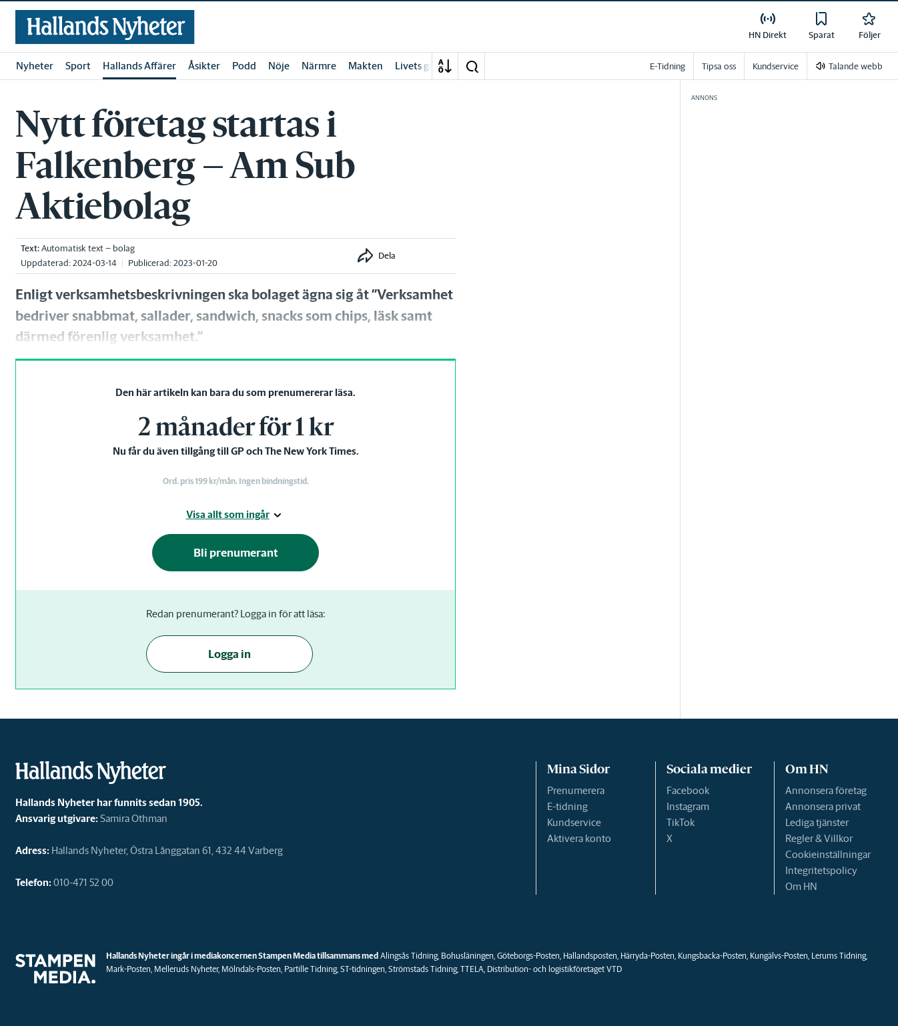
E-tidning (567, 806)
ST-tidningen (362, 969)
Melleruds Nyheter (186, 969)
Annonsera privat (823, 806)
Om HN (801, 886)
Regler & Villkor (819, 838)
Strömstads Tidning (422, 969)
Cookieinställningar (828, 854)
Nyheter (34, 65)
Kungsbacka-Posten (712, 956)
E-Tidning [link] (667, 66)
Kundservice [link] (776, 66)
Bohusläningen (467, 956)
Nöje (279, 65)
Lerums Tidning (838, 956)
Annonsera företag (826, 790)
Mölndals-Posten (251, 969)
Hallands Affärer (139, 65)
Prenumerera (575, 790)
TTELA (472, 969)
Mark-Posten (128, 969)
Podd (244, 65)
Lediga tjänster (817, 822)
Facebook (687, 790)
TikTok (680, 822)
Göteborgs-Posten (528, 956)
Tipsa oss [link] (719, 66)
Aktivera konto (579, 838)
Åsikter (204, 65)
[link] (105, 27)
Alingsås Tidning (409, 956)
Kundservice (574, 822)
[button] (471, 66)
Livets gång (420, 65)
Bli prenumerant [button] (235, 552)
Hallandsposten (590, 956)
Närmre (319, 65)
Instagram (687, 806)
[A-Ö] (445, 66)
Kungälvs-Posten (779, 956)
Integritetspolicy (821, 870)
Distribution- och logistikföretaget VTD (554, 969)
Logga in (229, 654)
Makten (365, 65)
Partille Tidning (310, 969)
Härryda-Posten (647, 956)
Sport (78, 65)
